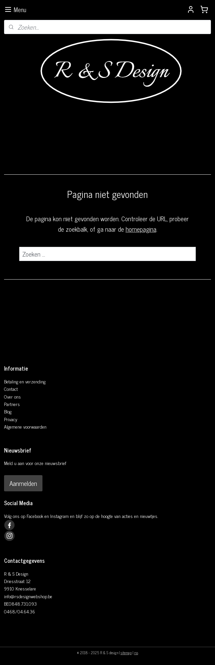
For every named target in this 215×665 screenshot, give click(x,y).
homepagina (141, 229)
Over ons (12, 396)
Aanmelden (23, 483)
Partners (12, 404)
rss (136, 652)
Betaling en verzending (24, 381)
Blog (7, 411)
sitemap (126, 652)
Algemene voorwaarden (25, 426)
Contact (11, 389)
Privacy (10, 419)
